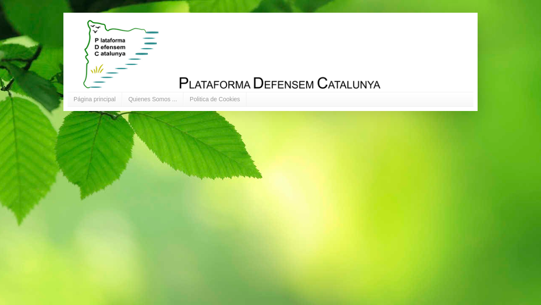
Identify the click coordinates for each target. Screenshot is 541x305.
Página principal (95, 99)
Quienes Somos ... (152, 99)
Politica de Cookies (215, 99)
